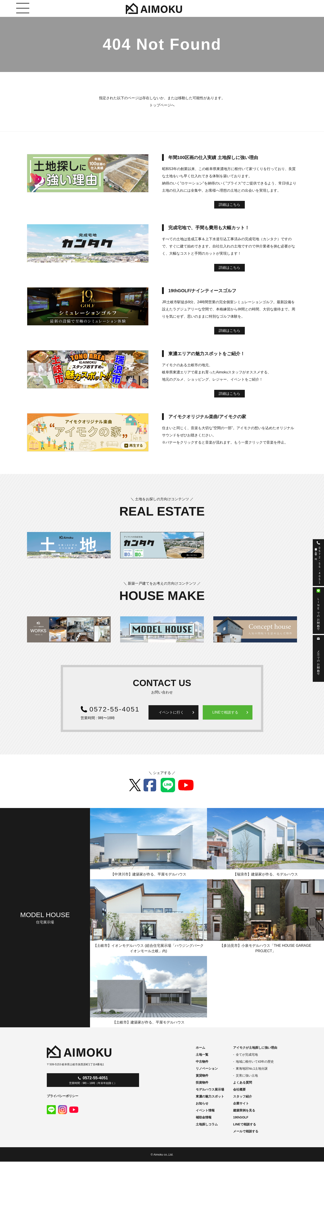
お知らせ (202, 1103)
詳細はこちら (229, 204)
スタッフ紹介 (242, 1096)
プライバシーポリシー (62, 1096)
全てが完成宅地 (247, 1054)
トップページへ (162, 105)
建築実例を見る (244, 1110)
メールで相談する (245, 1131)
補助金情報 (204, 1117)
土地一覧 (202, 1054)
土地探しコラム (207, 1124)
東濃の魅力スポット (210, 1096)
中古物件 (202, 1061)
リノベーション (207, 1068)
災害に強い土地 (247, 1075)
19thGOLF (240, 1117)
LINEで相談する (231, 712)
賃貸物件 (202, 1075)
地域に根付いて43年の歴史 (255, 1061)
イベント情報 (205, 1110)
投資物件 (202, 1082)
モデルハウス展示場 (210, 1089)
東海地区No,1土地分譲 (252, 1068)
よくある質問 (242, 1082)
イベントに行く (177, 712)
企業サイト (241, 1103)
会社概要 (239, 1089)
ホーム (200, 1047)
